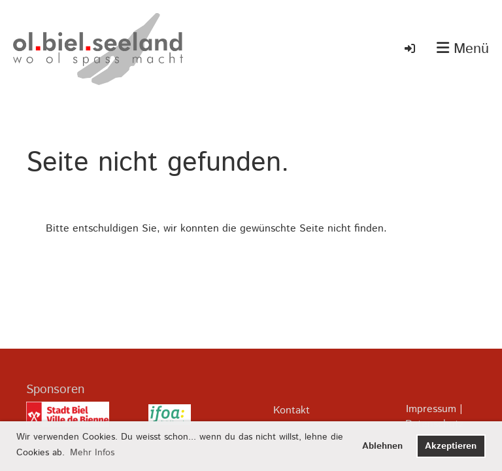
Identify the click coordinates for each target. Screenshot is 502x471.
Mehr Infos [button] (92, 452)
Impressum (431, 409)
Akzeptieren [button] (451, 446)
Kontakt (291, 410)
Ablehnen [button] (382, 446)
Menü (463, 49)
